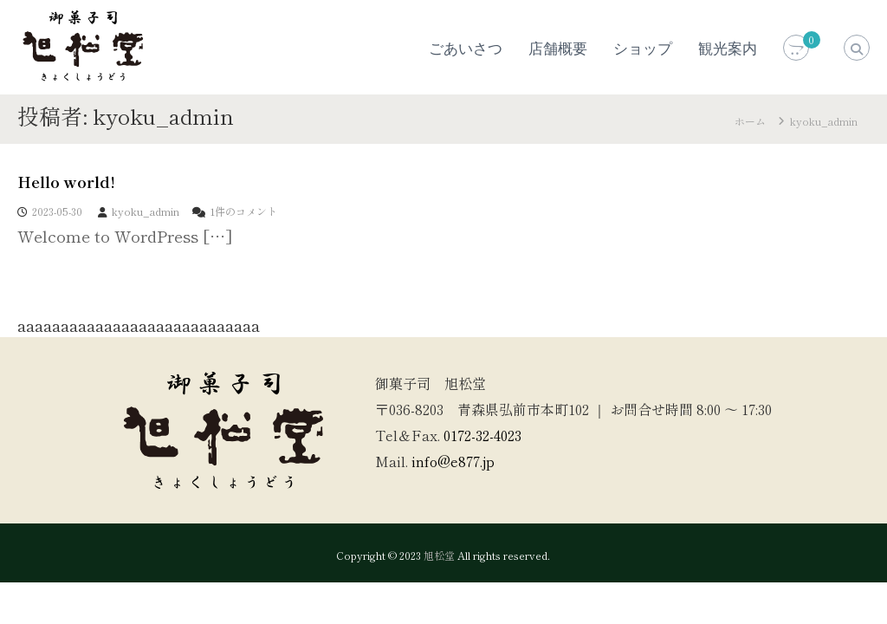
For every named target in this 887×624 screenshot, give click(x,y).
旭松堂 (439, 555)
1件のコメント (243, 211)
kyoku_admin (145, 211)
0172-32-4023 (482, 435)
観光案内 (727, 49)
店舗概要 (557, 49)
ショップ (642, 49)
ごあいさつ (465, 49)
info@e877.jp (453, 461)
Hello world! (66, 181)
